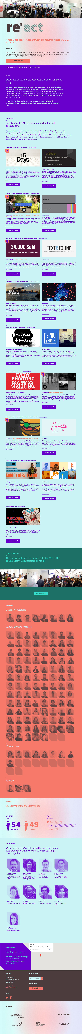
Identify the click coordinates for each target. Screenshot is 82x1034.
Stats (25, 67)
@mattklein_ (57, 874)
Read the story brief (32, 147)
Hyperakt (45, 877)
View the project (13, 184)
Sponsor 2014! (36, 988)
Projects (12, 67)
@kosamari (56, 901)
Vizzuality (33, 903)
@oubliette (25, 874)
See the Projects (18, 60)
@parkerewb (10, 874)
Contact (37, 67)
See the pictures (41, 593)
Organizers (31, 67)
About (7, 67)
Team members (9, 180)
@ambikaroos (10, 901)
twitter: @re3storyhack (11, 987)
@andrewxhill (26, 901)
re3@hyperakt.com (10, 986)
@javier (40, 901)
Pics (17, 67)
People (21, 67)
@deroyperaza (42, 874)
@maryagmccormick (11, 928)
